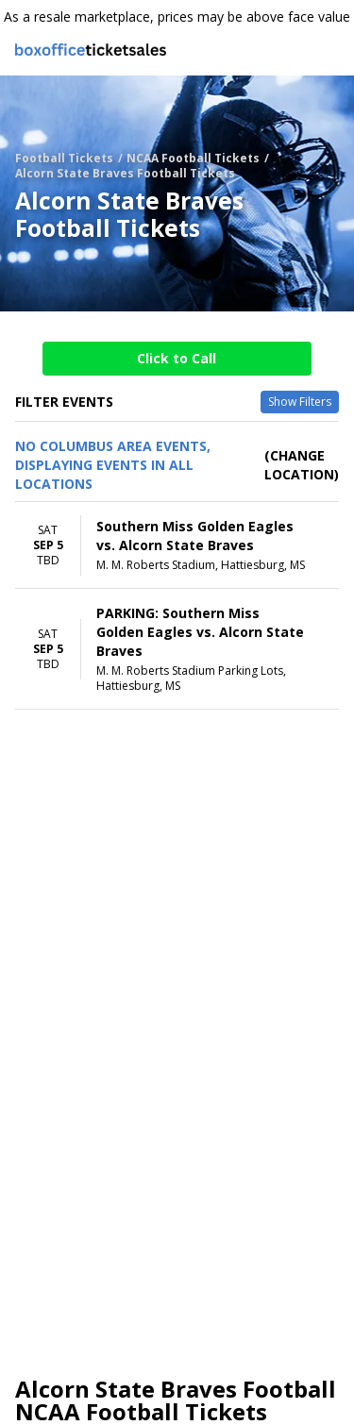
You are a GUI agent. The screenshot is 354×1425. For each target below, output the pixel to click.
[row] (177, 545)
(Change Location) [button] (301, 464)
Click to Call (176, 358)
